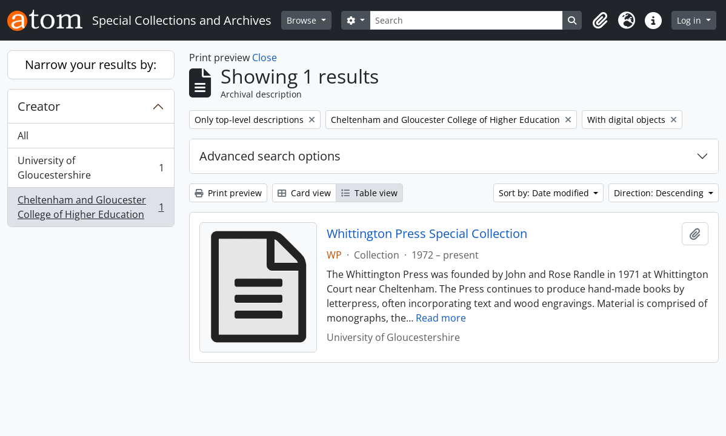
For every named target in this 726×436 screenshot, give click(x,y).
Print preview (228, 193)
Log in (690, 20)
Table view (369, 193)
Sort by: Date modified (545, 193)
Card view (304, 193)
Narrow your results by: (90, 64)
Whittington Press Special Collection (427, 233)
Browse (303, 20)
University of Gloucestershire (90, 168)
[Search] (467, 20)
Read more (441, 318)
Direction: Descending (660, 193)
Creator (39, 106)
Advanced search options (270, 156)
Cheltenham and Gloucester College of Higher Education (90, 207)
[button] (600, 20)
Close (264, 57)
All (23, 135)
